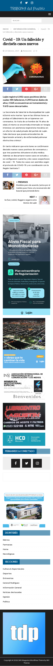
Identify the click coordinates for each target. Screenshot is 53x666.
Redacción (27, 50)
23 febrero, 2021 (12, 50)
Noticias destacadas (12, 592)
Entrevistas (8, 578)
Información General (12, 587)
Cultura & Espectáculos (13, 568)
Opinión (6, 596)
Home (5, 549)
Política (6, 601)
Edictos (6, 539)
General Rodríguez (11, 582)
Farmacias (7, 544)
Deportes (7, 573)
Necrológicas (8, 553)
